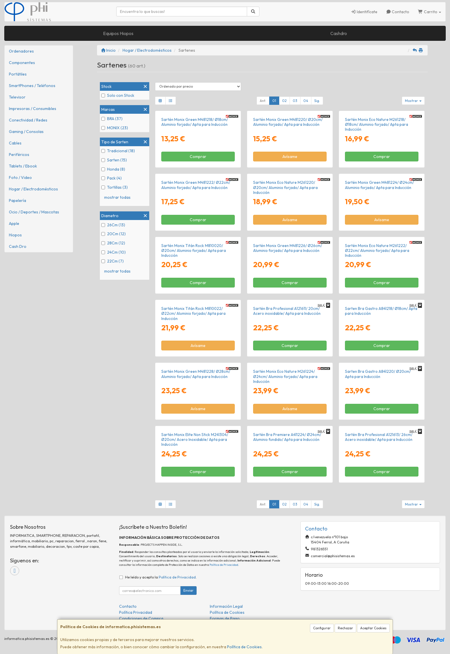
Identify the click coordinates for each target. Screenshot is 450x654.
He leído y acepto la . (161, 577)
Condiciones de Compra (141, 618)
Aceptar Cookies (373, 628)
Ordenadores (21, 51)
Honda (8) (113, 169)
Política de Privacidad (224, 565)
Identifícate (364, 11)
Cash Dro (17, 246)
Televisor (17, 97)
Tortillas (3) (114, 187)
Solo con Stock (117, 95)
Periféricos (19, 154)
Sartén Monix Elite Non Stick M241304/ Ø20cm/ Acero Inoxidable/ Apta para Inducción (194, 439)
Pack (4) (111, 178)
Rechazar (345, 628)
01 (274, 101)
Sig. (317, 101)
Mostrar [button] (413, 101)
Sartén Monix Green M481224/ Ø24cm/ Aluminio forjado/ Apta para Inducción (379, 185)
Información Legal (226, 606)
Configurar (322, 628)
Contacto (398, 11)
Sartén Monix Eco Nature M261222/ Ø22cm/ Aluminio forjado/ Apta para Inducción (377, 250)
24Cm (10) (113, 252)
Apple (14, 223)
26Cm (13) (113, 224)
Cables (15, 143)
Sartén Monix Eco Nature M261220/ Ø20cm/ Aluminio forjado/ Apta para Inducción (285, 187)
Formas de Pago (225, 618)
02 (284, 101)
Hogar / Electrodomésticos (33, 189)
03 (295, 101)
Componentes (22, 62)
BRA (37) (112, 118)
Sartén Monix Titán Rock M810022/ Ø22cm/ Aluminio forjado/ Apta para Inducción (193, 313)
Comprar (198, 156)
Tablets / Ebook (23, 166)
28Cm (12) (113, 243)
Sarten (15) (114, 160)
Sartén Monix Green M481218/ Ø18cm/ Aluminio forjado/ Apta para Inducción (194, 122)
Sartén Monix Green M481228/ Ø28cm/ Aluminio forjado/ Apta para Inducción (195, 374)
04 (305, 101)
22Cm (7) (112, 261)
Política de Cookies (244, 646)
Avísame (289, 156)
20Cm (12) (113, 233)
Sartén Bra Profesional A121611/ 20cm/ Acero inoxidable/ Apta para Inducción (287, 311)
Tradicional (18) (118, 150)
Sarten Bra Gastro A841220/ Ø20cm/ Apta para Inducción (378, 374)
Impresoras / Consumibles (32, 108)
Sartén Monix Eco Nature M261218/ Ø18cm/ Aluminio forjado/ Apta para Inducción (376, 124)
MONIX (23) (114, 127)
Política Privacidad (135, 612)
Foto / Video (20, 177)
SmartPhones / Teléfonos (32, 85)
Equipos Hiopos (118, 33)
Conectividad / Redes (28, 120)
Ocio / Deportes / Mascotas (34, 212)
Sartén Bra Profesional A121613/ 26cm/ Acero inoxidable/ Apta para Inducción (378, 437)
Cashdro (338, 33)
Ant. (263, 101)
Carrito (429, 11)
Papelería (17, 200)
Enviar (188, 590)
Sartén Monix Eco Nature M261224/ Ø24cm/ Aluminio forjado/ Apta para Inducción (285, 376)
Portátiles (18, 74)
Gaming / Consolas (26, 131)
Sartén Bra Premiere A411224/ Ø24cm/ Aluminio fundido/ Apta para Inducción (287, 437)
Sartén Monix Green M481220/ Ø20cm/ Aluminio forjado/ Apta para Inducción (288, 122)
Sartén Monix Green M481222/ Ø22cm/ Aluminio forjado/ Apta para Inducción (195, 185)
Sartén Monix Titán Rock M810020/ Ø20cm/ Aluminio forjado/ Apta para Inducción (193, 250)
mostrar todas (117, 197)
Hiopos (15, 235)
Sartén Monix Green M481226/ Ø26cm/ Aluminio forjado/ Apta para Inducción (287, 248)
